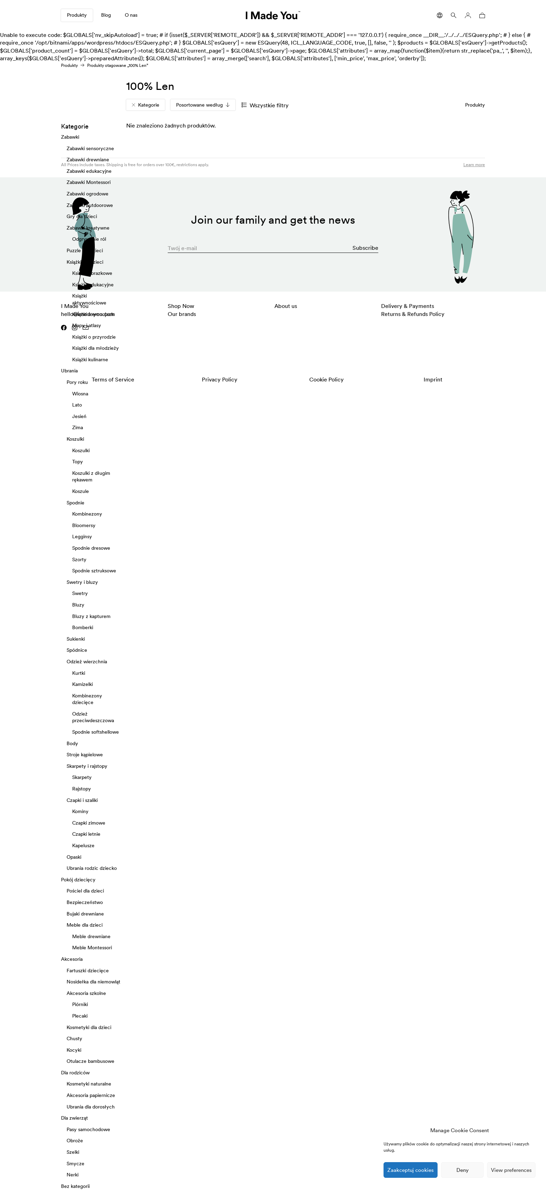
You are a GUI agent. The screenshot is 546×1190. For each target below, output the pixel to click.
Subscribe (365, 247)
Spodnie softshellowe (95, 732)
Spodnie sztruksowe (94, 571)
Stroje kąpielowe (85, 755)
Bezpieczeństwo (85, 902)
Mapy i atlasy (86, 325)
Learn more (474, 164)
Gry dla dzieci (82, 217)
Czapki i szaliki (82, 800)
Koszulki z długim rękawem (91, 476)
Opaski (74, 857)
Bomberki (82, 627)
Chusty (74, 1038)
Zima (77, 428)
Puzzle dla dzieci (85, 250)
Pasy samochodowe (88, 1129)
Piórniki (80, 1005)
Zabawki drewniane (88, 160)
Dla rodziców (75, 1072)
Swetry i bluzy (82, 582)
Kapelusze (83, 845)
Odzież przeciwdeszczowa (93, 717)
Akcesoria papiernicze (91, 1095)
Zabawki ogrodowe (87, 194)
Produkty (77, 15)
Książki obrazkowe (92, 273)
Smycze (75, 1163)
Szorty (79, 559)
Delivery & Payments (407, 305)
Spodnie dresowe (91, 548)
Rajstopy (81, 789)
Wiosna (80, 394)
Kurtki (78, 673)
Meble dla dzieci (85, 925)
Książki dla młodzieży (95, 348)
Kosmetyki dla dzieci (89, 1027)
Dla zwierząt (74, 1118)
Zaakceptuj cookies (410, 1170)
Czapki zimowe (88, 823)
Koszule (80, 491)
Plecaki (80, 1016)
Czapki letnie (86, 834)
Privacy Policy (219, 379)
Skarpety (82, 777)
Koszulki (75, 439)
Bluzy (78, 605)
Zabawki (70, 137)
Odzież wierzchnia (87, 661)
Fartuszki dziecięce (88, 970)
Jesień (79, 416)
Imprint (433, 379)
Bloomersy (84, 525)
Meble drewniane (91, 936)
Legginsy (82, 537)
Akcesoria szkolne (86, 993)
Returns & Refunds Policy (413, 313)
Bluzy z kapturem (91, 616)
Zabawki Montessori (89, 182)
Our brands (182, 313)
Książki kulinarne (90, 359)
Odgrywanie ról (89, 239)
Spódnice (77, 650)
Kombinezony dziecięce (87, 699)
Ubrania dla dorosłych (91, 1107)
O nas (131, 15)
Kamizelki (82, 684)
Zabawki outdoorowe (90, 205)
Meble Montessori (92, 948)
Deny (462, 1170)
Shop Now (181, 305)
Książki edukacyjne (93, 284)
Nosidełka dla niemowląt (93, 982)
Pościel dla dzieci (85, 891)
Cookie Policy (326, 379)
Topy (77, 462)
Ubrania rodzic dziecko (92, 868)
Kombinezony (87, 514)
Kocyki (74, 1050)
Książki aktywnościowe (89, 299)
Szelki (73, 1152)
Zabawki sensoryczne (90, 148)
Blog (106, 15)
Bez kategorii (75, 1186)
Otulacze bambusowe (90, 1061)
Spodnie (75, 503)
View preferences (511, 1170)
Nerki (72, 1175)
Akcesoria (72, 959)
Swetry (80, 593)
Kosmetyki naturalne (89, 1084)
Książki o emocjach (93, 314)
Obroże (75, 1141)
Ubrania (69, 371)
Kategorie (145, 105)
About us (285, 305)
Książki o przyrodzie (94, 337)
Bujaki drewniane (85, 914)
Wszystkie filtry (265, 105)
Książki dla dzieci (85, 262)
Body (72, 743)
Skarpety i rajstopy (87, 766)
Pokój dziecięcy (78, 879)
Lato (77, 405)
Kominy (80, 812)
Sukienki (76, 639)
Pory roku (77, 382)
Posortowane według (203, 105)
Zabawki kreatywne (88, 228)
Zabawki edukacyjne (89, 171)
